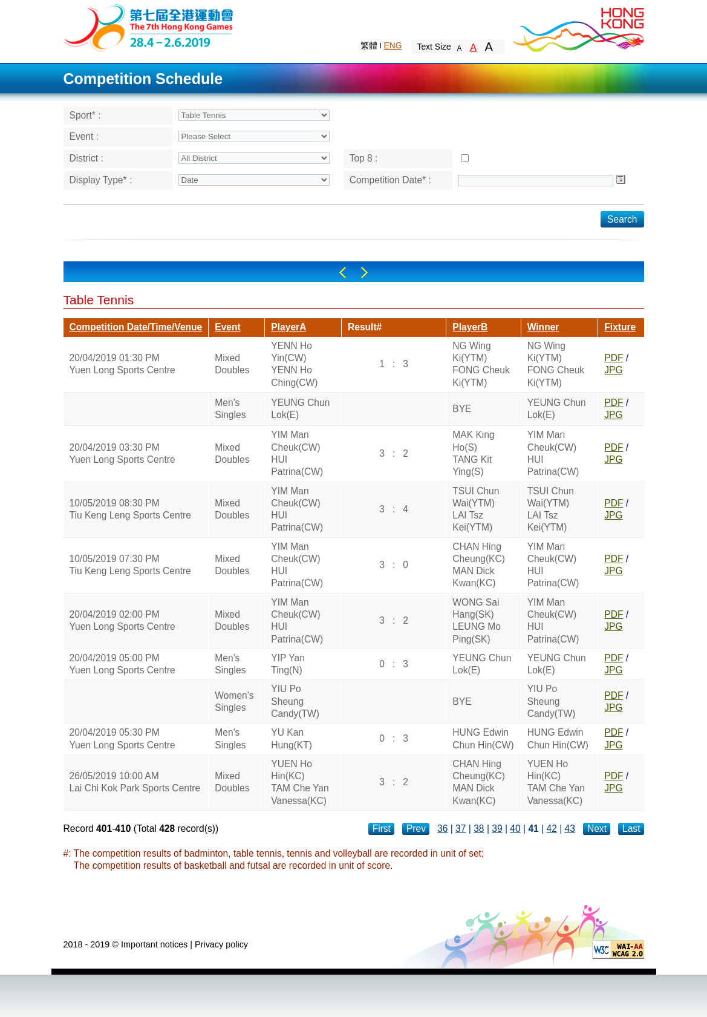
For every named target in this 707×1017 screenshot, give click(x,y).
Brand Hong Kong (577, 27)
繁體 (368, 45)
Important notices (154, 944)
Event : (84, 136)
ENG (393, 45)
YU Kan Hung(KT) (291, 738)
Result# (365, 327)
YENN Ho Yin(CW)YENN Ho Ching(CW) (294, 364)
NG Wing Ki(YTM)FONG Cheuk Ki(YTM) (480, 364)
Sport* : (85, 115)
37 (460, 828)
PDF (613, 358)
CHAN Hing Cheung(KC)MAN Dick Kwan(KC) (478, 565)
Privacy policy (221, 944)
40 (515, 828)
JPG (613, 370)
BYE (461, 409)
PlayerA (288, 327)
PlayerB (469, 327)
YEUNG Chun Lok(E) (300, 408)
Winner (543, 327)
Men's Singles (230, 408)
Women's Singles (234, 701)
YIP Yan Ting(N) (288, 664)
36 (442, 828)
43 (570, 828)
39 (497, 828)
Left (342, 272)
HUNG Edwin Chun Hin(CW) (482, 738)
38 (479, 828)
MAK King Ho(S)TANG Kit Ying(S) (473, 453)
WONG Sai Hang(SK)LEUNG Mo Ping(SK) (476, 620)
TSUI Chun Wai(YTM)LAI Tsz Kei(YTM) (475, 509)
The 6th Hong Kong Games (149, 27)
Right (364, 272)
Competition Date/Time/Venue (136, 327)
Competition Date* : (390, 180)
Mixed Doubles (232, 364)
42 (552, 828)
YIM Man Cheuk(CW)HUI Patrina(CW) (297, 453)
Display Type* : (101, 180)
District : (86, 158)
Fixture (620, 327)
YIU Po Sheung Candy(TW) (295, 701)
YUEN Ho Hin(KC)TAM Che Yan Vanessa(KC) (299, 782)
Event (227, 327)
